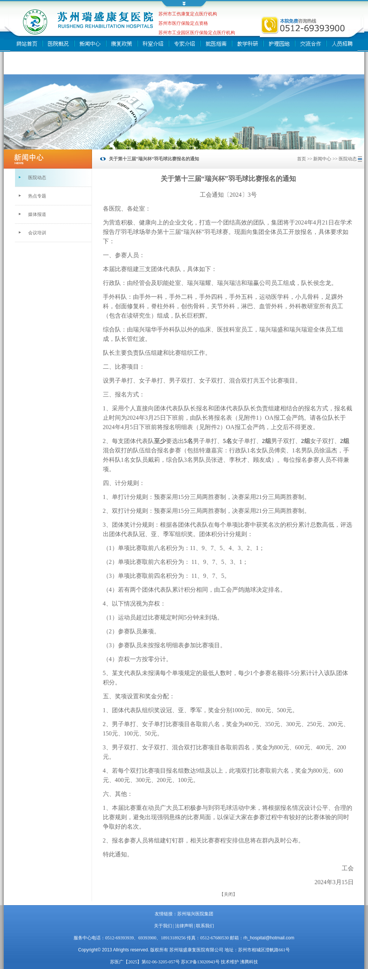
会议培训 (37, 232)
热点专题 (37, 196)
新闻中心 (322, 158)
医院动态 (37, 177)
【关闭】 (228, 894)
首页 (301, 158)
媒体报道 (37, 214)
